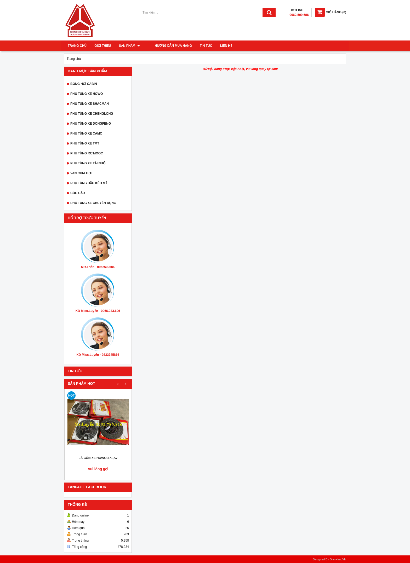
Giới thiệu (102, 46)
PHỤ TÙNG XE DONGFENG (90, 123)
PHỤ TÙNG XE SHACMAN (89, 104)
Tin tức (199, 46)
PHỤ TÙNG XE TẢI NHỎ (87, 163)
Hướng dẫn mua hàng (166, 46)
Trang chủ (77, 46)
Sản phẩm (129, 46)
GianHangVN (337, 559)
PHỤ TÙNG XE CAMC (86, 133)
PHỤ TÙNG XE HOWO (86, 94)
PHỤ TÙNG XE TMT (84, 143)
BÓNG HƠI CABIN (83, 84)
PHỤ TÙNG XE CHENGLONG (91, 113)
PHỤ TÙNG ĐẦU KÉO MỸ (88, 183)
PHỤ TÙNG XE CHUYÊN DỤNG (93, 203)
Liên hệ (219, 46)
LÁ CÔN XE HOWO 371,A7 (97, 458)
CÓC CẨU (77, 193)
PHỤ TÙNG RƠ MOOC (86, 153)
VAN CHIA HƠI (81, 173)
